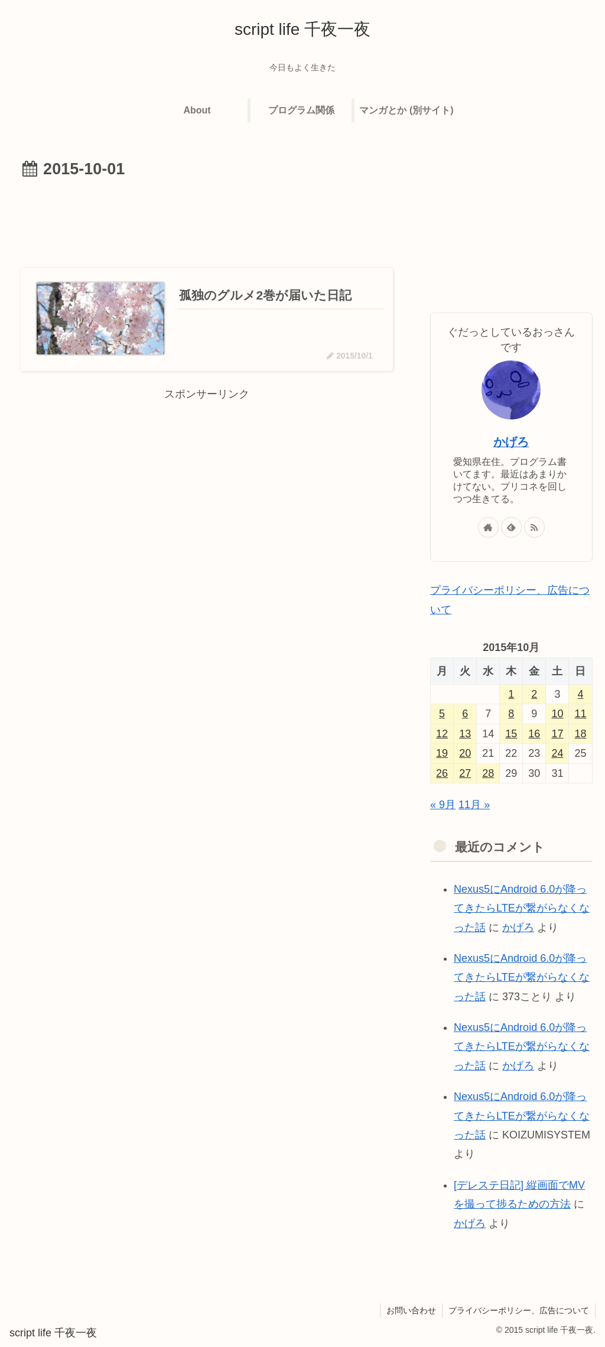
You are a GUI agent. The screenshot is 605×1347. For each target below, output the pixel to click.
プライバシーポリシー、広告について (518, 1310)
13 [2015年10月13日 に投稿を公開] (465, 734)
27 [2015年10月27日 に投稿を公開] (465, 773)
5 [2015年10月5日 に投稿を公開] (442, 714)
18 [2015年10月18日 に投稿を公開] (580, 734)
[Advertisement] (207, 219)
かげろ (511, 441)
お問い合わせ (411, 1310)
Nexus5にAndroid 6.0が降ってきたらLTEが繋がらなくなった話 (522, 908)
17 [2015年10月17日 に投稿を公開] (557, 734)
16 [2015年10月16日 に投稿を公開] (534, 734)
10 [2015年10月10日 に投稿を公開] (557, 714)
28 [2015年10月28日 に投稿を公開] (488, 773)
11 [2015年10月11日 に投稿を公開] (580, 714)
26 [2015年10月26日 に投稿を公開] (442, 773)
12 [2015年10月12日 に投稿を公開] (442, 734)
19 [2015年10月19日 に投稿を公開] (442, 753)
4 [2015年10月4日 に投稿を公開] (580, 694)
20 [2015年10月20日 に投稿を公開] (465, 753)
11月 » (474, 805)
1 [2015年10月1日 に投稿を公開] (511, 694)
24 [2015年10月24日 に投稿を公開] (557, 753)
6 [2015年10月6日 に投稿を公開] (465, 714)
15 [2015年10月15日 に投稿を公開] (511, 734)
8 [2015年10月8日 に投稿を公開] (511, 714)
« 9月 (443, 805)
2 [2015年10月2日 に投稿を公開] (534, 694)
